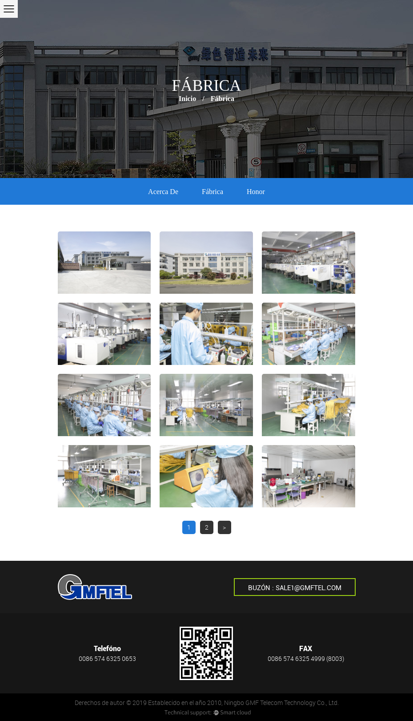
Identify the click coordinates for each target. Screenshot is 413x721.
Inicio (187, 98)
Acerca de (163, 191)
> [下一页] (224, 527)
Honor (256, 191)
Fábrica (212, 191)
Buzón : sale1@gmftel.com (294, 588)
